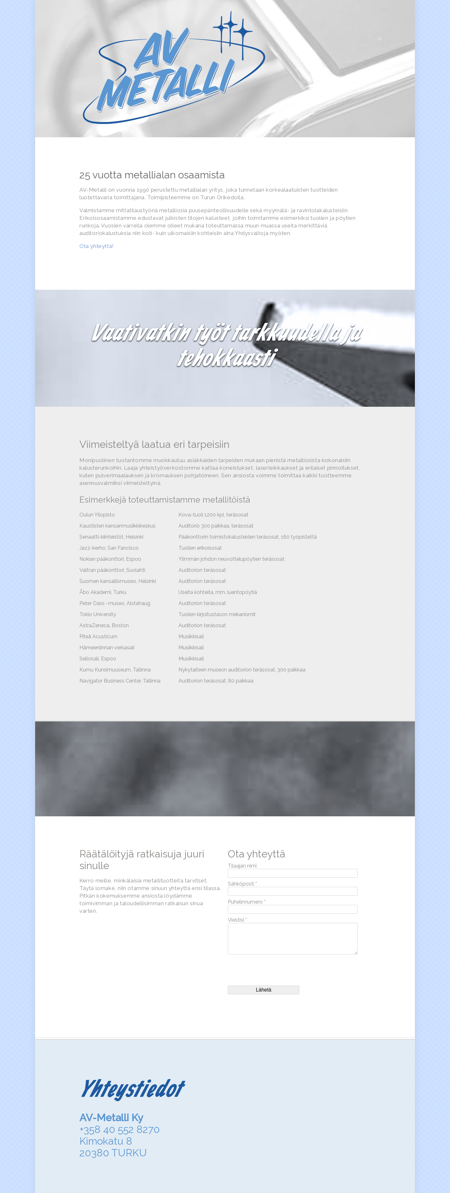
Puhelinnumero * (247, 902)
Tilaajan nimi (242, 866)
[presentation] (276, 970)
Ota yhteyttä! (96, 246)
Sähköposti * (242, 884)
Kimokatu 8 (105, 1141)
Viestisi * (237, 920)
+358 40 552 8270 (119, 1129)
